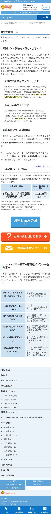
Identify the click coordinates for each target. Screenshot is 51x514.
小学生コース (9, 427)
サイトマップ (38, 485)
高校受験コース (10, 447)
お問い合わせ (5, 370)
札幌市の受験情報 (7, 475)
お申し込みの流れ (25, 221)
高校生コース (9, 439)
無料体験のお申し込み (9, 381)
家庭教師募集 (38, 481)
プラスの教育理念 (10, 396)
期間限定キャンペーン (9, 412)
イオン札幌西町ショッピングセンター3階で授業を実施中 (21, 417)
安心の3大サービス (11, 408)
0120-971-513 (31, 6)
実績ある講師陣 (10, 400)
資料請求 (4, 375)
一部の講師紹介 (6, 465)
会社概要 (12, 481)
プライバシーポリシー (12, 485)
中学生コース (9, 431)
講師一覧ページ (43, 166)
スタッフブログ (12, 488)
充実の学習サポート (11, 404)
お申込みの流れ (6, 386)
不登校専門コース (10, 455)
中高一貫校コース (10, 435)
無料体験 (32, 510)
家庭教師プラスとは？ (9, 391)
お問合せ (44, 510)
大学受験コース (10, 451)
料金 (6, 510)
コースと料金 (5, 423)
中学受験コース (10, 443)
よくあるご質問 (6, 460)
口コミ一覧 (5, 470)
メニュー (46, 7)
